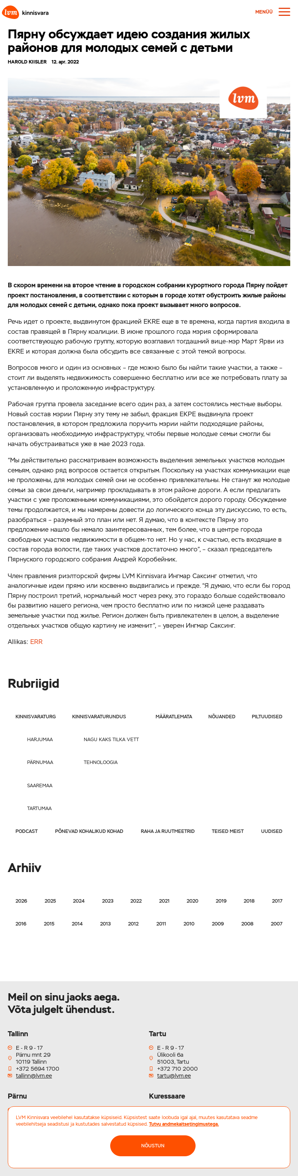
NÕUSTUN (153, 1146)
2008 (247, 924)
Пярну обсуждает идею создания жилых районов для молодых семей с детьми (129, 40)
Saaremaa (39, 786)
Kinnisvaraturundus (99, 717)
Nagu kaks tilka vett (111, 740)
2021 (164, 901)
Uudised (271, 831)
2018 (249, 901)
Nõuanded (222, 717)
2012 (133, 924)
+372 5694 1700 (37, 1068)
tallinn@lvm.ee (34, 1075)
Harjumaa (40, 740)
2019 (221, 901)
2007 (276, 924)
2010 (189, 924)
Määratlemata (174, 717)
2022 (136, 901)
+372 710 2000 (177, 1068)
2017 (277, 901)
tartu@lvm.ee (174, 1075)
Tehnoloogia (101, 762)
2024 (79, 901)
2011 (161, 924)
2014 (77, 924)
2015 (49, 924)
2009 (218, 924)
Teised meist (228, 831)
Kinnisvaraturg (36, 717)
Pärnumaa (40, 762)
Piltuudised (267, 717)
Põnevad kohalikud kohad (89, 831)
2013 (105, 924)
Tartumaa (39, 808)
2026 (21, 901)
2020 (192, 901)
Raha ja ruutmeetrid (168, 831)
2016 (21, 924)
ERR (36, 642)
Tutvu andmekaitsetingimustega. (184, 1124)
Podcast (27, 831)
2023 (107, 901)
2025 (50, 901)
